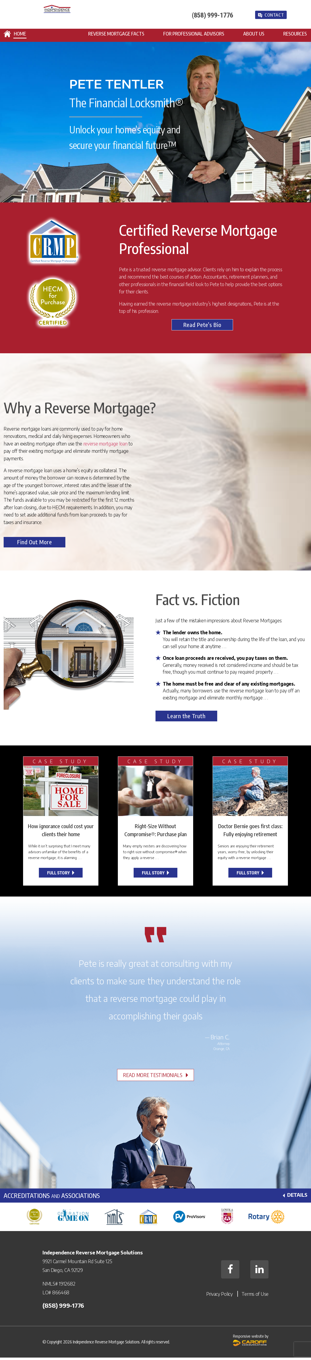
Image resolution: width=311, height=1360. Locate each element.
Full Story (58, 875)
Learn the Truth (192, 718)
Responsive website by (250, 1344)
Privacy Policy (219, 1296)
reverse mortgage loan (105, 444)
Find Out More (40, 544)
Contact (276, 16)
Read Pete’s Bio (202, 325)
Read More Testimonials (152, 1077)
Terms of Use (255, 1296)
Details (296, 1197)
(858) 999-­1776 (213, 16)
